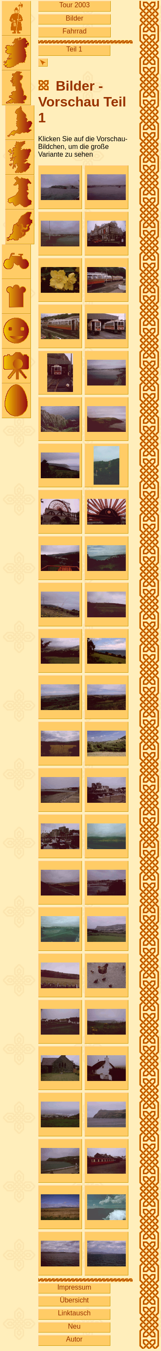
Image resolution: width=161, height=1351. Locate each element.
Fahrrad (75, 31)
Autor (74, 1339)
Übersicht (74, 1300)
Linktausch (74, 1313)
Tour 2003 (74, 5)
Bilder (74, 18)
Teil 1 (74, 49)
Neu (74, 1326)
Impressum (74, 1287)
